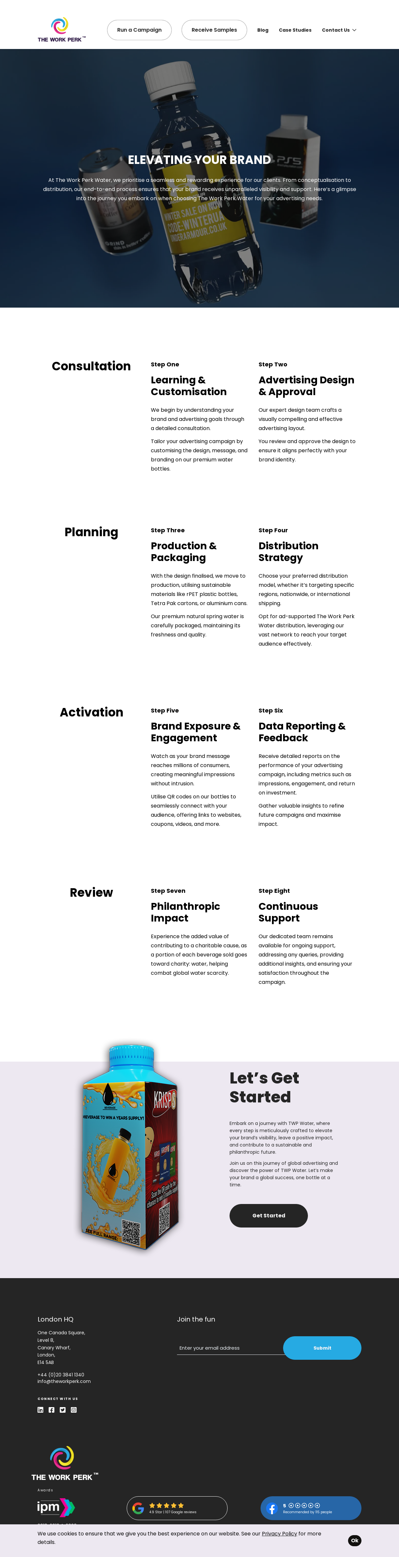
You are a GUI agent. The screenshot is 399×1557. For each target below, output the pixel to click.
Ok (355, 1540)
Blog (262, 30)
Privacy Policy (279, 1533)
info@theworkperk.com (64, 1381)
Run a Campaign (139, 30)
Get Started (268, 1215)
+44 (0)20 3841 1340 (61, 1375)
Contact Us (339, 30)
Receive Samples (214, 30)
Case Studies (295, 30)
